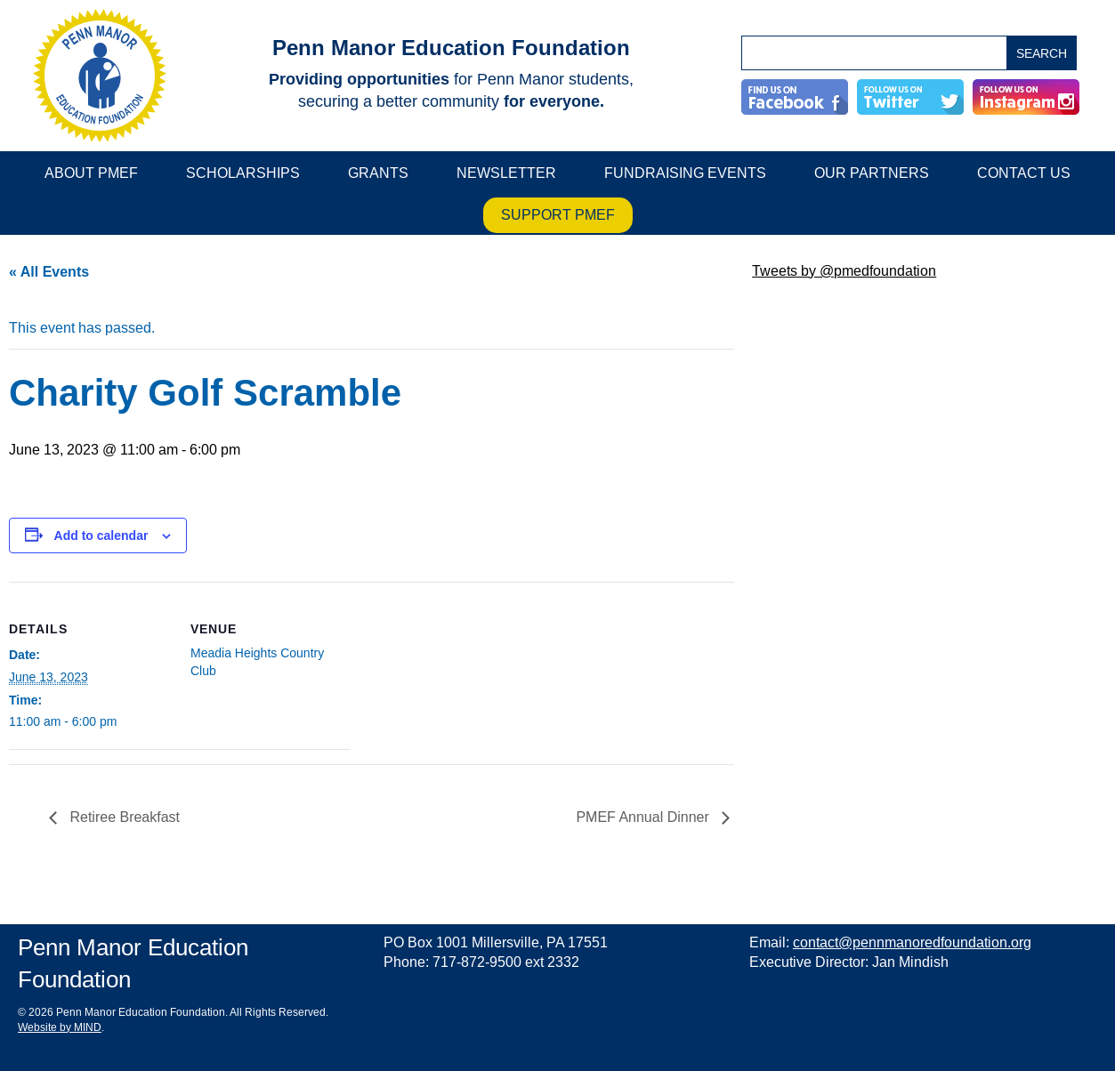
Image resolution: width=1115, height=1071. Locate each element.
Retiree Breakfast (123, 817)
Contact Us (1024, 173)
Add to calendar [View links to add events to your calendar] (101, 535)
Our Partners (871, 173)
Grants (378, 173)
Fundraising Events (685, 173)
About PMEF (91, 173)
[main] (371, 566)
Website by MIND (59, 1027)
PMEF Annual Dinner (644, 817)
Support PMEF (558, 215)
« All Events (49, 271)
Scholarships (243, 173)
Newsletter (506, 173)
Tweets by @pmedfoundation (844, 271)
